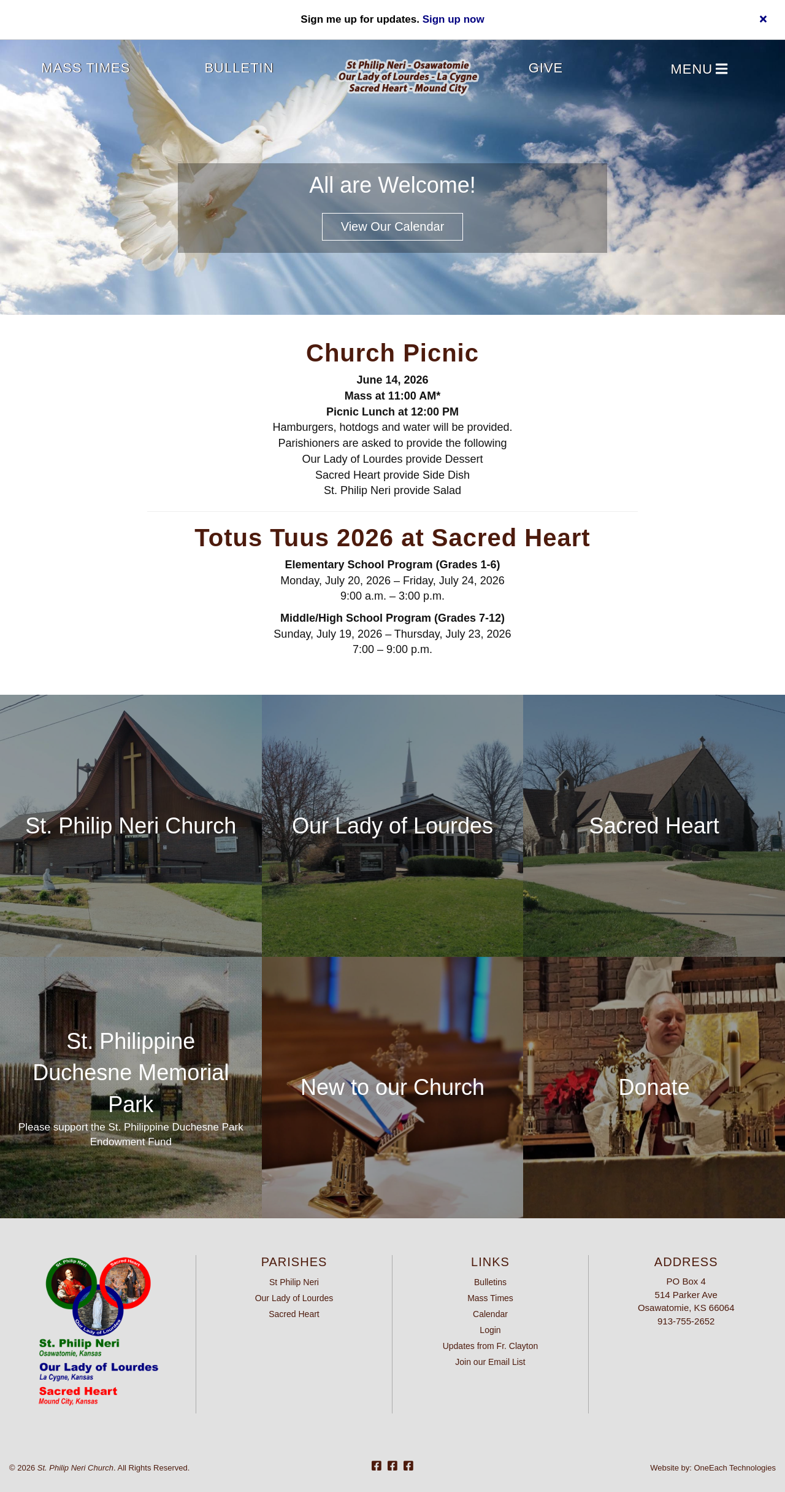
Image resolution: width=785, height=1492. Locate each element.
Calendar (490, 1314)
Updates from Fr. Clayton (490, 1346)
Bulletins (490, 1282)
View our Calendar (393, 226)
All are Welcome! (392, 185)
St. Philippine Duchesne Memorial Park (131, 1073)
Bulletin (239, 67)
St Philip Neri (294, 1282)
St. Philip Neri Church (130, 825)
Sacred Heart (654, 825)
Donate (654, 1087)
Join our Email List (490, 1362)
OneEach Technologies (735, 1467)
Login (490, 1330)
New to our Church (392, 1087)
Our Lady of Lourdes (392, 825)
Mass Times (85, 67)
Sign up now (453, 19)
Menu (698, 69)
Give (546, 67)
